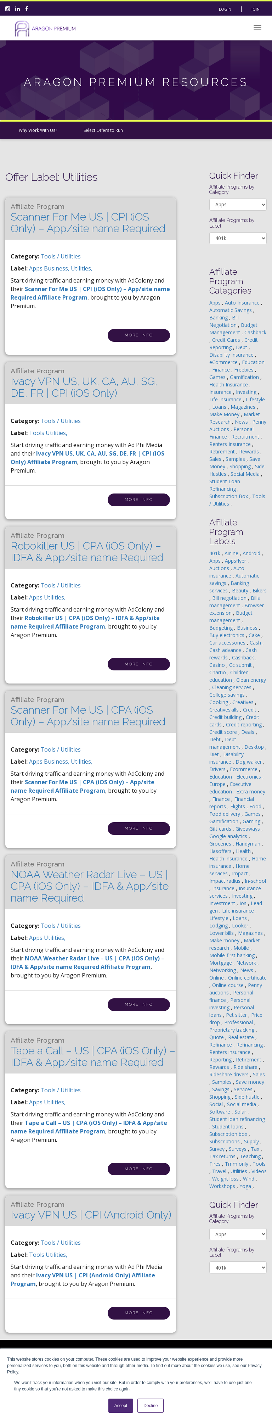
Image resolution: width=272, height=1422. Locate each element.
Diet (214, 754)
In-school (255, 880)
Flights (238, 806)
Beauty (241, 590)
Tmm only (237, 1163)
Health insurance (229, 858)
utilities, (81, 268)
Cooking (219, 702)
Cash (256, 642)
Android (252, 553)
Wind (249, 1178)
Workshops (223, 1186)
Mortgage (221, 962)
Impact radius (225, 880)
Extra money (250, 791)
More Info (139, 335)
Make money (225, 940)
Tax (256, 1148)
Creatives (243, 702)
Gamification (245, 377)
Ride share (246, 1067)
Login (225, 9)
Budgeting (221, 627)
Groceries (221, 843)
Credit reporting (244, 724)
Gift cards (221, 828)
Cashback (255, 332)
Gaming (252, 821)
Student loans (228, 1126)
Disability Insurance (232, 354)
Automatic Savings (231, 310)
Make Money (225, 414)
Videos (259, 1171)
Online (217, 977)
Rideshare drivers (229, 1074)
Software (220, 1111)
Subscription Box (229, 496)
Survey (217, 1148)
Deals (248, 732)
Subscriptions (225, 1141)
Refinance (221, 1044)
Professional (239, 1022)
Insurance (221, 392)
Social (216, 1104)
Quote (217, 1037)
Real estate (241, 1037)
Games (218, 377)
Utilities (240, 1171)
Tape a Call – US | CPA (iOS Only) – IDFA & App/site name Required (93, 1052)
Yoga (246, 1186)
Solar (241, 1111)
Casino (217, 665)
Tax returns (223, 1156)
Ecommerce (244, 769)
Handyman (249, 843)
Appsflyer (236, 560)
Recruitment (246, 436)
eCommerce (224, 362)
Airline (232, 553)
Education (253, 362)
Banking (219, 317)
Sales (216, 459)
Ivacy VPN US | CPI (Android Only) (91, 1210)
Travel (220, 1171)
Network (246, 962)
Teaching (251, 1156)
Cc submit (241, 665)
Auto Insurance (243, 302)
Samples (236, 459)
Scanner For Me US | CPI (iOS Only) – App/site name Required (88, 218)
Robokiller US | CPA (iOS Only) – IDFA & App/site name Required (87, 547)
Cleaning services (232, 687)
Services (244, 1089)
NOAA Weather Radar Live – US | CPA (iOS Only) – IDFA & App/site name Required (90, 882)
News (242, 421)
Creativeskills (224, 709)
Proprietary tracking (232, 1029)
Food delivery (225, 813)
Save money (250, 1081)
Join (255, 9)
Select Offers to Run (103, 130)
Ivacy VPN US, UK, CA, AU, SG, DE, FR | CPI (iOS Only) (84, 383)
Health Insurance (229, 384)
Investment (223, 903)
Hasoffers (221, 851)
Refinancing (250, 1044)
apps (36, 268)
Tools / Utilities (60, 256)
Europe (218, 784)
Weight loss (226, 1178)
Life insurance (238, 910)
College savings (227, 694)
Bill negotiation (230, 598)
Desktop (254, 746)
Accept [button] (121, 1405)
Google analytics (229, 836)
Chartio (218, 672)
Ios (243, 903)
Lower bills (222, 933)
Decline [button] (150, 1405)
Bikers (260, 590)
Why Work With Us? (38, 130)
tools (37, 433)
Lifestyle (255, 399)
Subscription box (229, 1134)
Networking (223, 970)
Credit (250, 709)
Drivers (218, 769)
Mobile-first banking (232, 955)
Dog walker (249, 761)
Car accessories (228, 642)
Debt (242, 347)
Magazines (244, 406)
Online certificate (247, 977)
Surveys (238, 1148)
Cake (255, 635)
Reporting (221, 1059)
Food (256, 806)
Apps (215, 302)
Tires (215, 1163)
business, (57, 268)
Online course (228, 985)
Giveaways (248, 828)
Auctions (220, 568)
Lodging (219, 925)
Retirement (222, 451)
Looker (241, 925)
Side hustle (248, 1096)
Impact (240, 873)
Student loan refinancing (237, 1119)
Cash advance (226, 650)
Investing (247, 392)
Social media (242, 1104)
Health (244, 851)
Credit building (226, 717)
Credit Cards (227, 339)
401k (215, 553)
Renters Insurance (230, 444)
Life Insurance (226, 399)
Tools (259, 1163)
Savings (221, 1089)
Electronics (249, 776)
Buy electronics (227, 635)
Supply (252, 1141)
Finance (221, 369)
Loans (220, 406)
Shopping (241, 466)
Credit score (223, 732)
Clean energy (251, 679)
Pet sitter (237, 1014)
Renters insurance (230, 1052)
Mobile (241, 947)
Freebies (244, 369)
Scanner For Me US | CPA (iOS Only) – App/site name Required (88, 712)
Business (248, 627)
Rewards (249, 451)
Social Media (246, 473)
